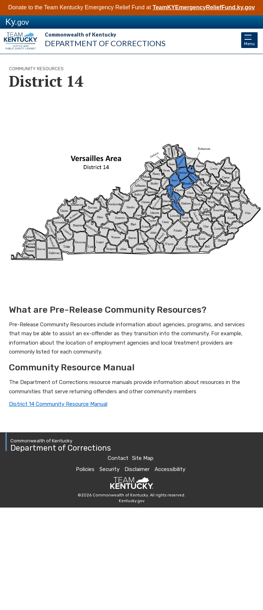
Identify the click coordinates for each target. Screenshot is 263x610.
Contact (118, 458)
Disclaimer (137, 469)
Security (109, 469)
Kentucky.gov (132, 501)
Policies (85, 469)
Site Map (143, 458)
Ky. (17, 22)
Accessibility (170, 469)
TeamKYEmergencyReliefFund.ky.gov (203, 7)
